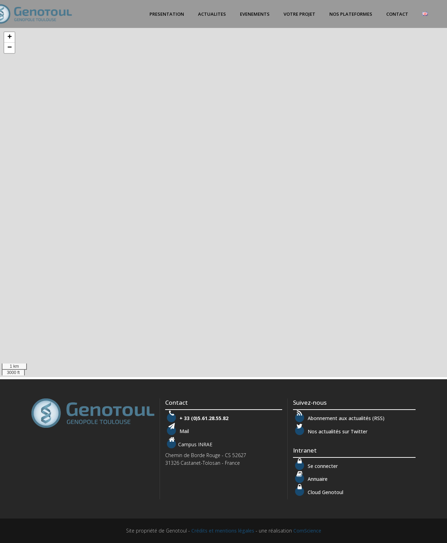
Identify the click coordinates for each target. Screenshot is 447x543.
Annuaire (317, 479)
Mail (183, 431)
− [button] (9, 48)
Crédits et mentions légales (222, 530)
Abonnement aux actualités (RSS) (338, 418)
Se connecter (315, 466)
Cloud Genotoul (318, 492)
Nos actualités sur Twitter (330, 431)
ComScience (307, 530)
